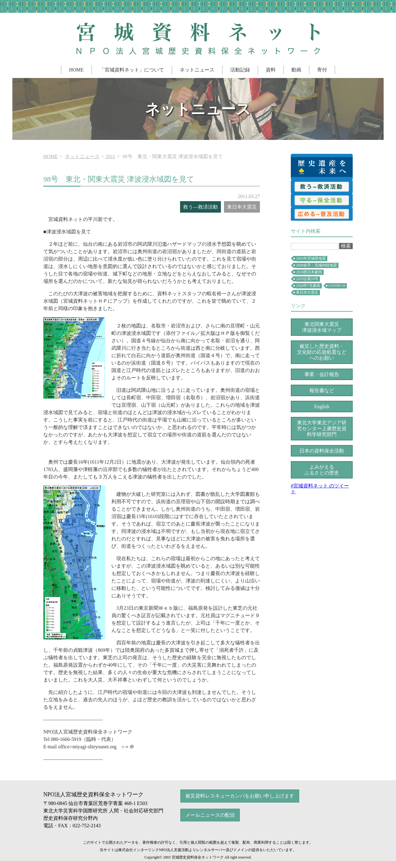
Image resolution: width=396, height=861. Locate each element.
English (321, 406)
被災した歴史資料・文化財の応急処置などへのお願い (321, 352)
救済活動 (322, 186)
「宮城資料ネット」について (132, 69)
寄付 (322, 69)
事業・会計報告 (321, 374)
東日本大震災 (307, 292)
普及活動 (322, 214)
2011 (110, 156)
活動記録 (240, 69)
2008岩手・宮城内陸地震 (316, 265)
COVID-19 (337, 285)
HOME (76, 69)
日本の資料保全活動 (321, 450)
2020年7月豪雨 (308, 285)
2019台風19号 (307, 279)
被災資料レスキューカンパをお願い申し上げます (239, 795)
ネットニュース (197, 69)
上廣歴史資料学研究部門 (321, 428)
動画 (296, 69)
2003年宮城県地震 (311, 258)
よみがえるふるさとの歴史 (321, 469)
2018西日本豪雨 (309, 272)
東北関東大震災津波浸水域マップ (322, 327)
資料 (271, 69)
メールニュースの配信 (210, 815)
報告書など (321, 390)
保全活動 (322, 200)
